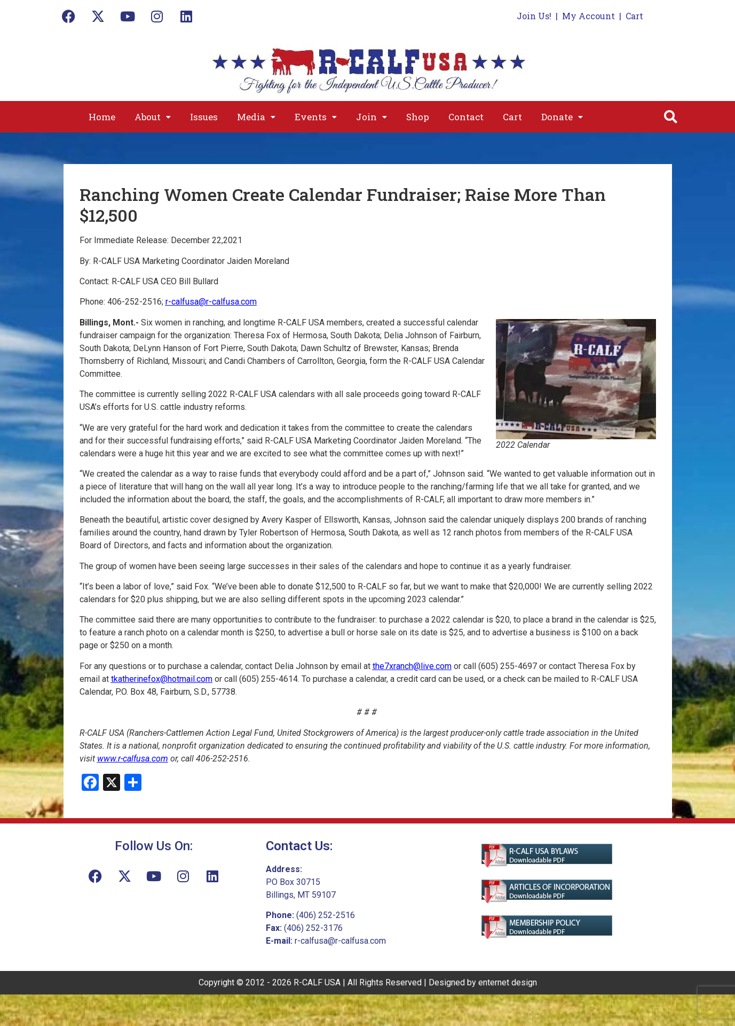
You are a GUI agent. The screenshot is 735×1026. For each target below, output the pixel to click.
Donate (562, 117)
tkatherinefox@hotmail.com (161, 679)
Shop (417, 117)
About (153, 117)
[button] (152, 117)
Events (316, 117)
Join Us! (534, 15)
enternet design (507, 982)
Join (371, 117)
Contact (466, 117)
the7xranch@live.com (412, 666)
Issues (204, 117)
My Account (588, 15)
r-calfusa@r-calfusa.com (211, 302)
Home (102, 117)
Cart (634, 15)
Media (256, 117)
